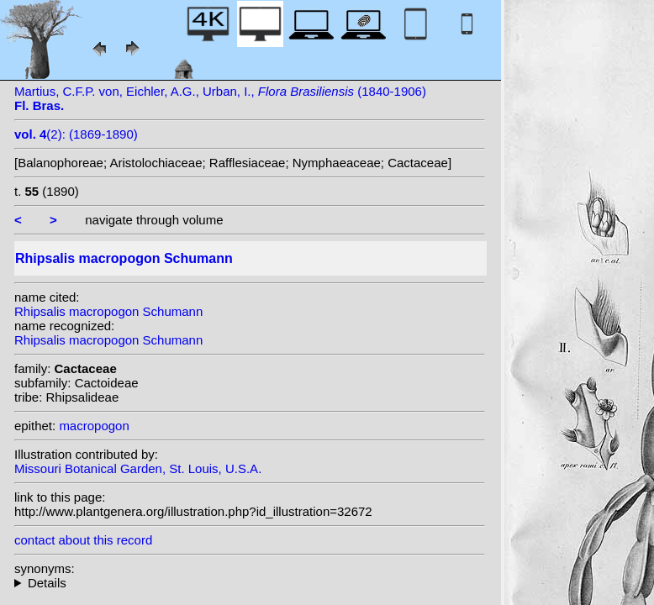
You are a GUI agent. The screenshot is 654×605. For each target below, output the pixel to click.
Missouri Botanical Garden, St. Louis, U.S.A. (137, 468)
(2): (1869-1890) (76, 134)
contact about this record (83, 540)
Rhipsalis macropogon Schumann (108, 311)
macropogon (94, 425)
